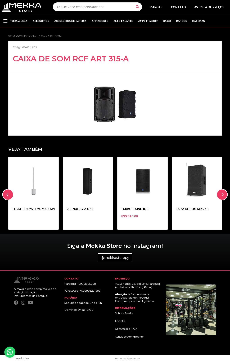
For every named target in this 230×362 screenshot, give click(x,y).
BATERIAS (198, 21)
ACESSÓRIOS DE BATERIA (70, 21)
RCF (34, 47)
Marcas (156, 7)
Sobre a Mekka (124, 313)
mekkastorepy (115, 258)
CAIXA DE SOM (51, 36)
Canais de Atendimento (129, 336)
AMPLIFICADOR (148, 21)
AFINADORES (100, 21)
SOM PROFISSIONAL (22, 36)
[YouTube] (30, 302)
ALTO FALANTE (123, 21)
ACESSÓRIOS (41, 21)
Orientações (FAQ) (126, 328)
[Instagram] (23, 302)
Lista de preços (209, 7)
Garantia (120, 321)
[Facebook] (16, 302)
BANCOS (181, 21)
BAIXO (167, 21)
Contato (178, 7)
